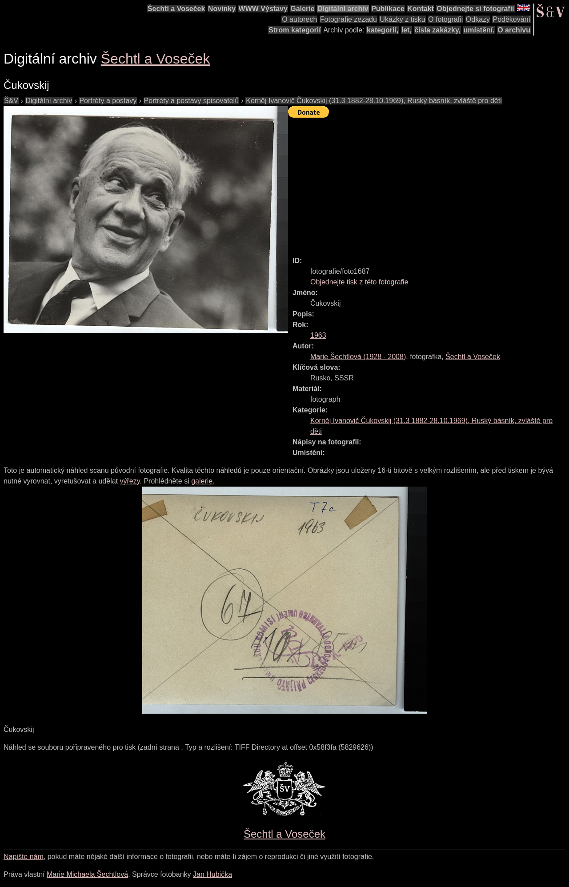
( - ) (358, 356)
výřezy (130, 481)
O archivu (513, 30)
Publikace (388, 8)
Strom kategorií (294, 30)
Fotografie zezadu (348, 19)
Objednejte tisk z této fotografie (359, 282)
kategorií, (382, 30)
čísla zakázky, (437, 30)
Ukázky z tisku (402, 19)
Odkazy (478, 19)
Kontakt (420, 8)
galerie (201, 481)
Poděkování (511, 19)
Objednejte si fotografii (475, 8)
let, (406, 30)
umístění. (479, 30)
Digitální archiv (343, 8)
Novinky (222, 8)
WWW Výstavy (263, 8)
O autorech (299, 19)
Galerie (302, 8)
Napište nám (24, 856)
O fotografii (445, 19)
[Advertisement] (428, 183)
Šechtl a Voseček (176, 8)
